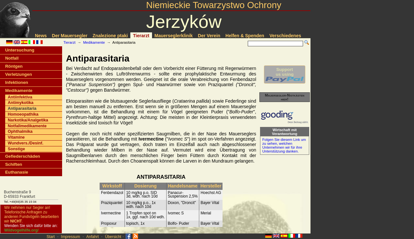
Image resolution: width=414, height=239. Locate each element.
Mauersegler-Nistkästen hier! (284, 97)
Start (51, 236)
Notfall (11, 58)
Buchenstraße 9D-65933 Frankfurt (19, 194)
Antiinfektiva (20, 97)
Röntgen (14, 66)
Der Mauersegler (70, 35)
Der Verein (209, 35)
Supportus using (285, 74)
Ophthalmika (20, 131)
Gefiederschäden (22, 156)
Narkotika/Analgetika (28, 120)
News (41, 35)
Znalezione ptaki (110, 35)
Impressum (70, 236)
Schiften (13, 164)
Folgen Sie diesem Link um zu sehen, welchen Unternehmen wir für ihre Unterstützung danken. (284, 145)
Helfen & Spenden (244, 35)
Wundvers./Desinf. (25, 143)
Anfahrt (92, 236)
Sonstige (16, 149)
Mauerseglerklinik (174, 35)
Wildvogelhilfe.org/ (21, 230)
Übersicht (113, 236)
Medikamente (94, 42)
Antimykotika (20, 102)
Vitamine (16, 137)
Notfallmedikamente (27, 126)
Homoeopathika (23, 114)
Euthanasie (16, 172)
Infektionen (16, 82)
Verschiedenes (285, 35)
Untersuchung (19, 50)
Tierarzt (141, 35)
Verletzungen (18, 74)
